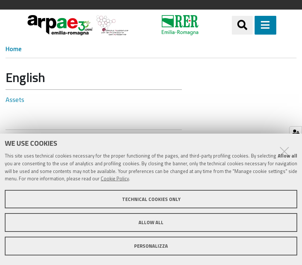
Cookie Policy (115, 178)
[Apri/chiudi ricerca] (242, 25)
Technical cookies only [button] (151, 199)
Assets (15, 100)
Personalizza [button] (151, 246)
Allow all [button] (151, 222)
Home (14, 49)
